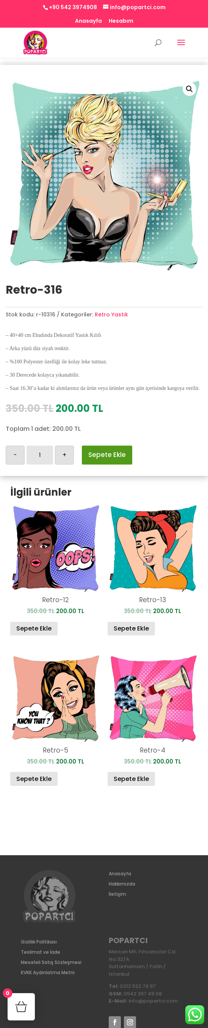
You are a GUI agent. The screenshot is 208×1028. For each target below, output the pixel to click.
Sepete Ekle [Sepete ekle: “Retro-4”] (131, 779)
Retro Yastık (111, 314)
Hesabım (121, 21)
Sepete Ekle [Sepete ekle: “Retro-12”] (34, 628)
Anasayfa (88, 21)
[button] (189, 89)
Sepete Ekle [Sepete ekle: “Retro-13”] (131, 628)
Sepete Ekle (107, 454)
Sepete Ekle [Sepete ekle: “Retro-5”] (34, 779)
